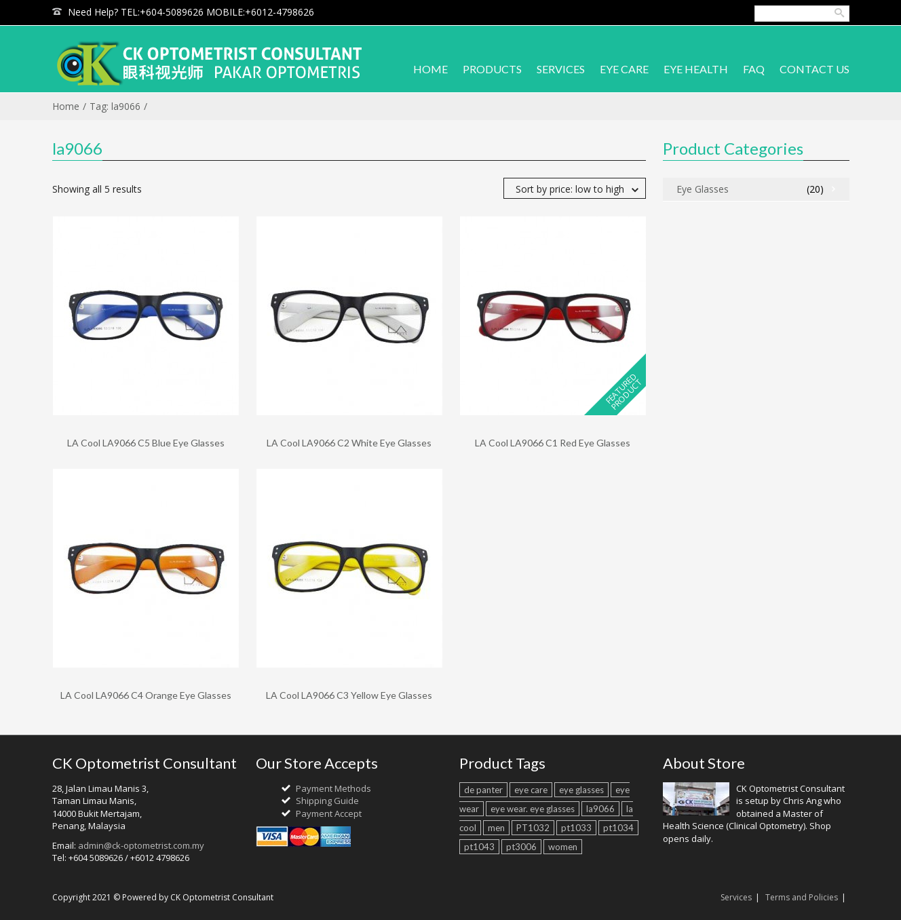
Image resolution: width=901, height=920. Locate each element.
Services (736, 897)
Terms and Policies (801, 897)
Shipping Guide (327, 800)
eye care (531, 789)
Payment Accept (329, 813)
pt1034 (618, 827)
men (496, 827)
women (562, 846)
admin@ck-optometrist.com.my (141, 845)
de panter (483, 789)
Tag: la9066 (115, 106)
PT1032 (533, 827)
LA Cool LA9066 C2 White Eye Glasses (349, 442)
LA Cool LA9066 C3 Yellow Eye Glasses (349, 695)
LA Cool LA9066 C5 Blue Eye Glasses (146, 442)
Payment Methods (333, 788)
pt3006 (521, 846)
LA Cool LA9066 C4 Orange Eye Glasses (145, 695)
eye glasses (581, 789)
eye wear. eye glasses (533, 808)
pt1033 (576, 827)
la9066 (600, 808)
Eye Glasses (702, 189)
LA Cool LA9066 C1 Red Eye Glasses (552, 442)
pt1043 (479, 846)
